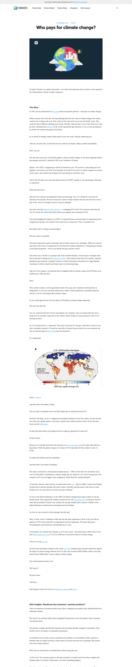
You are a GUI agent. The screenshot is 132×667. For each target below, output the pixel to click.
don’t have (67, 549)
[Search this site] (117, 8)
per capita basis (72, 445)
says (72, 484)
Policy (73, 23)
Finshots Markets (49, 8)
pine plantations (79, 500)
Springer (38, 397)
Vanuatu (55, 111)
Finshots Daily (36, 8)
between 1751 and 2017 (52, 209)
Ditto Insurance (85, 8)
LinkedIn (65, 589)
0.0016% (50, 127)
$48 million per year (42, 535)
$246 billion (50, 331)
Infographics (74, 8)
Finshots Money (62, 8)
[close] (130, 2)
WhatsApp (58, 589)
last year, (45, 542)
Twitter (74, 589)
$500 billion (43, 424)
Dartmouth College (59, 258)
